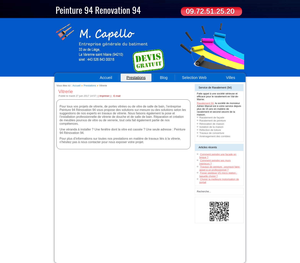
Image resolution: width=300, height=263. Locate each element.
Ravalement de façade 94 (192, 248)
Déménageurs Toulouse (88, 248)
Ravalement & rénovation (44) (155, 250)
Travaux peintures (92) (179, 253)
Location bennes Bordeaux (147, 246)
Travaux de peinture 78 (211, 250)
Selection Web (194, 77)
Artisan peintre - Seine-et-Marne (127, 253)
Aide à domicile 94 (76, 246)
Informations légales (152, 240)
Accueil (106, 77)
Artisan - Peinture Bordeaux (218, 248)
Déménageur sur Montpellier (114, 248)
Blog (164, 77)
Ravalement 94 (205, 103)
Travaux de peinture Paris (203, 253)
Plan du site (135, 240)
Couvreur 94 (61, 246)
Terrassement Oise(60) (65, 248)
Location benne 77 (227, 246)
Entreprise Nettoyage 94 (112, 250)
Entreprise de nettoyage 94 (98, 246)
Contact (166, 240)
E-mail (116, 95)
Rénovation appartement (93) (73, 253)
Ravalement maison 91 (123, 246)
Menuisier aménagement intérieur (176, 246)
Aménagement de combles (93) (184, 250)
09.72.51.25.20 (210, 11)
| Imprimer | (104, 95)
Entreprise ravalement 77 (205, 246)
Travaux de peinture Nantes (154, 253)
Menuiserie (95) (132, 250)
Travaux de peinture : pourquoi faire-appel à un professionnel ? (219, 168)
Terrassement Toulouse (139, 248)
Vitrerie (65, 91)
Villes (230, 77)
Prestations (136, 77)
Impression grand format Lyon (165, 248)
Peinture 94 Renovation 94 (98, 9)
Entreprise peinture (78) (99, 253)
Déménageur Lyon (91, 250)
